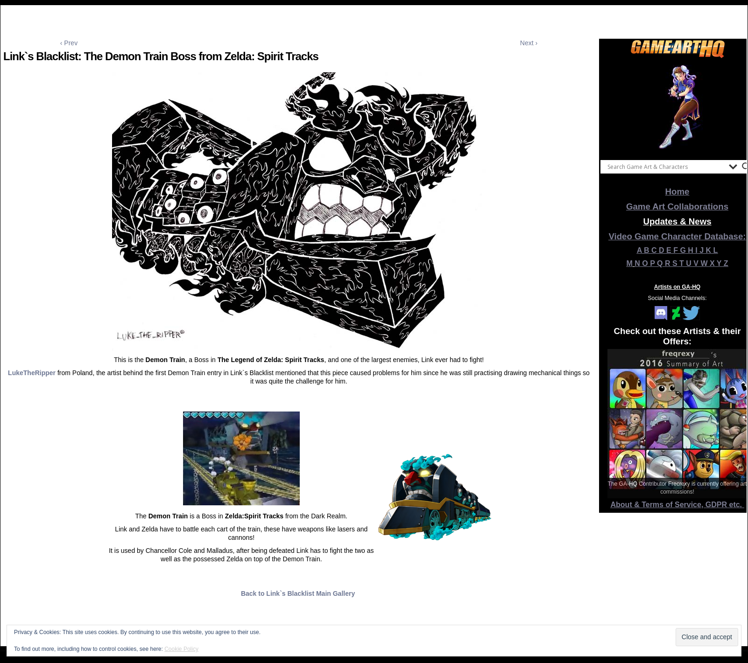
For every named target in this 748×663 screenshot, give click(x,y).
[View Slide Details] (677, 107)
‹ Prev (69, 43)
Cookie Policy (181, 649)
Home (677, 191)
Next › (528, 43)
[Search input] (665, 166)
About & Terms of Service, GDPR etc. (677, 505)
